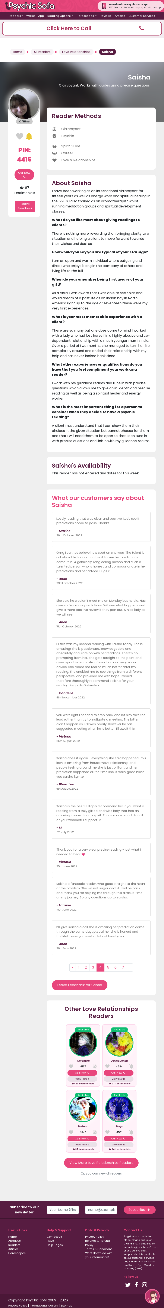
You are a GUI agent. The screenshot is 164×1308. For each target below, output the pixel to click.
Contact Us (54, 1236)
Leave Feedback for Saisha (79, 985)
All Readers (42, 52)
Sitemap (66, 1305)
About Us (14, 1241)
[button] (82, 28)
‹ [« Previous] (72, 967)
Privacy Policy (94, 1236)
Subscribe (140, 1209)
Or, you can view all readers (101, 1173)
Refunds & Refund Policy (97, 1243)
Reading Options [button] (59, 16)
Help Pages (55, 1245)
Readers (14, 1245)
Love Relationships (76, 52)
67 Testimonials (24, 190)
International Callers (44, 1305)
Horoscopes (17, 1253)
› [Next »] (129, 967)
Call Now (24, 175)
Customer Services (142, 16)
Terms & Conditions (98, 1249)
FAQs (50, 1241)
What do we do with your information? (98, 1255)
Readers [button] (15, 16)
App (41, 16)
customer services (143, 1258)
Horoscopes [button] (86, 16)
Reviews (105, 16)
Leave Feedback (25, 206)
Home (17, 52)
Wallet (30, 16)
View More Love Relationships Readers (101, 1162)
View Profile (82, 1079)
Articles (120, 16)
